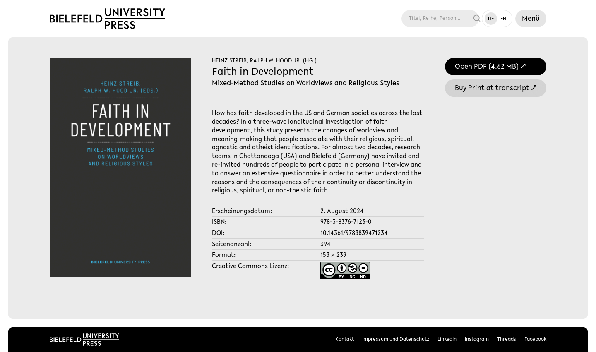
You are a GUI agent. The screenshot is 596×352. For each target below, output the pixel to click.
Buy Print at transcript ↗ (496, 88)
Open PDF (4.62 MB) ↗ (490, 67)
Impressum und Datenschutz (395, 339)
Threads (506, 339)
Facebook (535, 339)
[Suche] (434, 18)
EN (503, 19)
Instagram (477, 339)
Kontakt (344, 339)
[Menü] (530, 18)
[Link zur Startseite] (107, 18)
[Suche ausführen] (477, 18)
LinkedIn (447, 339)
